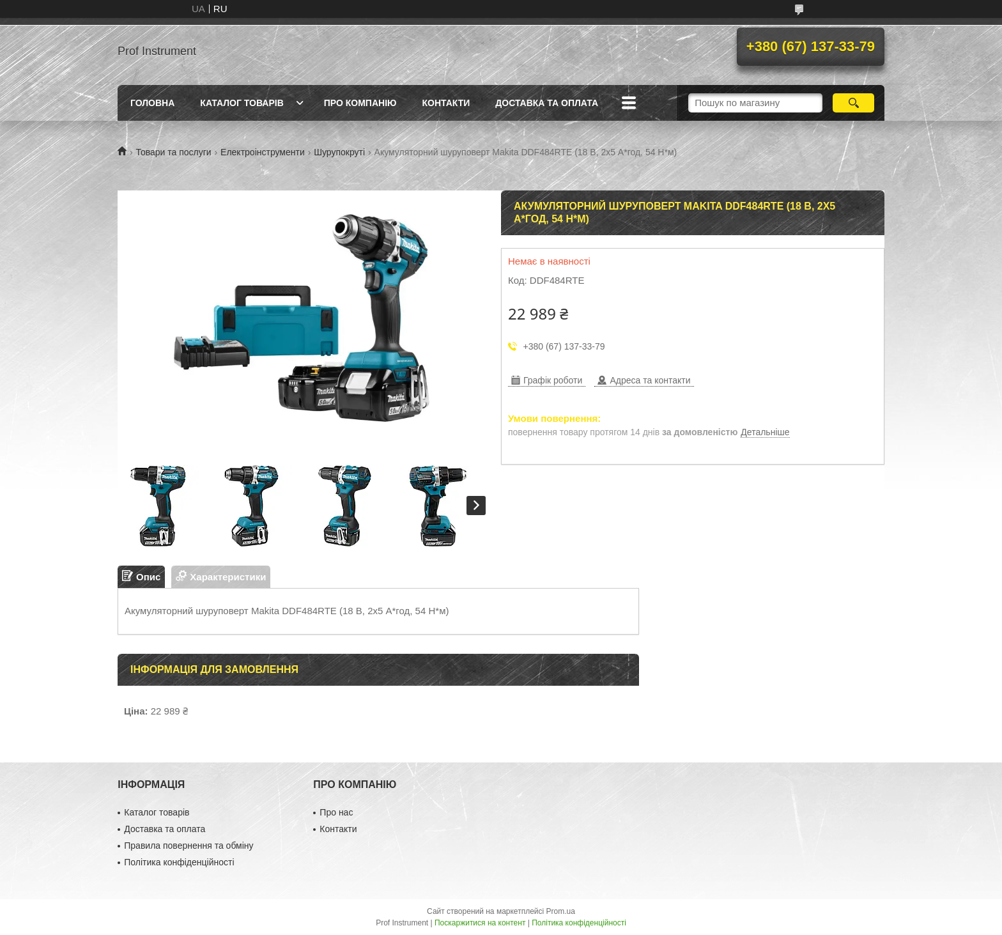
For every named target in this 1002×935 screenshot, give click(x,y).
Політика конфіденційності (179, 862)
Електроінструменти (262, 152)
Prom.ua (560, 911)
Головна (152, 103)
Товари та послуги (173, 152)
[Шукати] (853, 102)
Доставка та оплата (546, 103)
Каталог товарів (241, 103)
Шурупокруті (339, 152)
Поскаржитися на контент (480, 922)
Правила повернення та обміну (188, 845)
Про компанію (360, 103)
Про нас (336, 812)
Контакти (446, 103)
